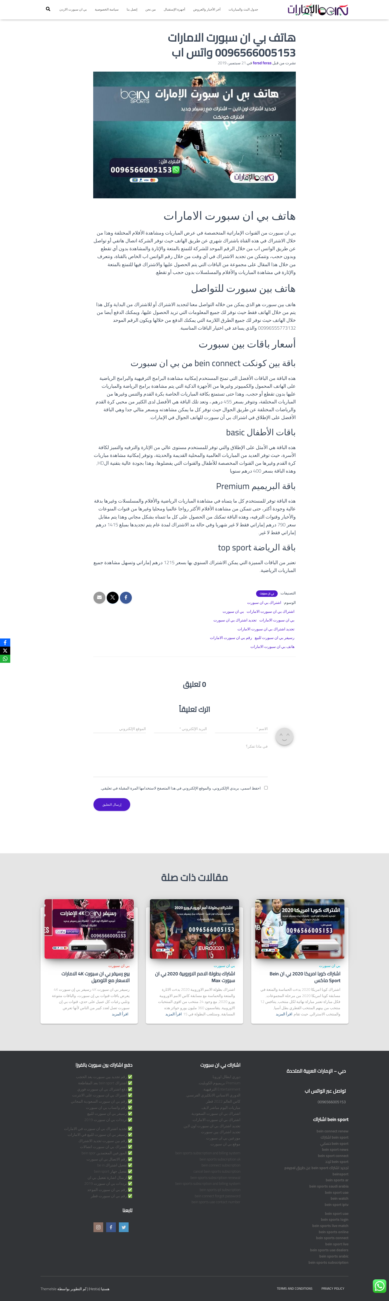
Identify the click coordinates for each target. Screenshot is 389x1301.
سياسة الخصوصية (107, 9)
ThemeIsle (48, 1288)
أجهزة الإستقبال (174, 9)
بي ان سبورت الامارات (276, 620)
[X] (5, 651)
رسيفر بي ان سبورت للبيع (274, 637)
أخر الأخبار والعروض (206, 9)
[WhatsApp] (5, 659)
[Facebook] (5, 642)
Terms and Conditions (295, 1288)
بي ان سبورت (267, 594)
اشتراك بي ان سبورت (264, 602)
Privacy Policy (332, 1288)
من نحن (150, 9)
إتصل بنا (132, 9)
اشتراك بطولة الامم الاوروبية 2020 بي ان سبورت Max (195, 977)
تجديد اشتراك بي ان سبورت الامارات (265, 629)
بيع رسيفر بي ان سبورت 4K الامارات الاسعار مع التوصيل (96, 977)
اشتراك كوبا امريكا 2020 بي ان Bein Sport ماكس (305, 977)
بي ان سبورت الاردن (73, 9)
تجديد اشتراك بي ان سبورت (235, 620)
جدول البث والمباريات (243, 9)
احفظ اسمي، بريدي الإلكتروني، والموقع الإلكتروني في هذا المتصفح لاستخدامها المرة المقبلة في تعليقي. (180, 788)
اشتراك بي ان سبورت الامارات (270, 611)
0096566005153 (332, 1101)
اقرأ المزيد (284, 1014)
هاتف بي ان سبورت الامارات (272, 646)
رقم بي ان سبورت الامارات (231, 637)
